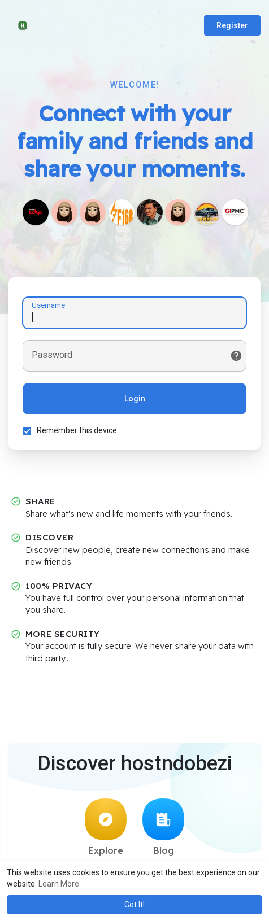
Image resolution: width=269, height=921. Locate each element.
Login (134, 398)
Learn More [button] (58, 883)
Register (232, 25)
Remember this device (77, 430)
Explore (106, 827)
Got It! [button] (134, 904)
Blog (163, 827)
